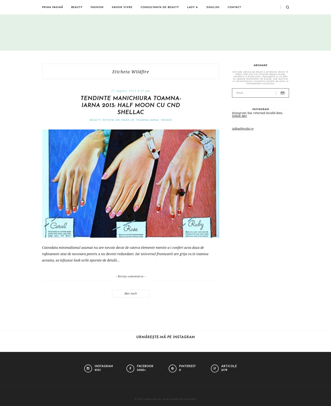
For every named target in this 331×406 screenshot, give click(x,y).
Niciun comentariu (131, 276)
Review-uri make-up (118, 120)
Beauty (76, 7)
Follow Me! (239, 116)
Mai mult (131, 293)
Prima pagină (52, 7)
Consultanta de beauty (160, 7)
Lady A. (192, 7)
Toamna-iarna (147, 120)
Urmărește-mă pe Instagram (165, 337)
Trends (166, 120)
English (212, 7)
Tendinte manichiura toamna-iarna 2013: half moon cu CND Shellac (130, 106)
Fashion (97, 7)
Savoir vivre (122, 7)
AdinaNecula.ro (243, 129)
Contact (234, 7)
